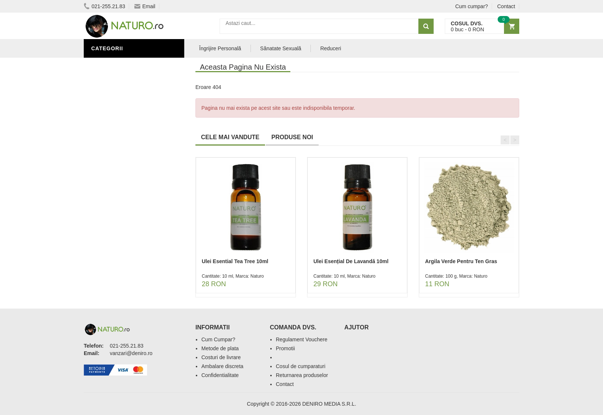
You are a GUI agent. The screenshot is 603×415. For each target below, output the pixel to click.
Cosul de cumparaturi (300, 366)
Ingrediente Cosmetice (127, 98)
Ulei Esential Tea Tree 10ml (235, 261)
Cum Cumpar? (218, 339)
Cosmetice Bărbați (121, 131)
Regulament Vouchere (302, 339)
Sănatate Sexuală (281, 48)
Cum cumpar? (471, 6)
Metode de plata (220, 348)
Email (144, 6)
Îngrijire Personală (123, 87)
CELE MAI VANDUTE (230, 137)
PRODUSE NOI (292, 137)
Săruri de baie (114, 120)
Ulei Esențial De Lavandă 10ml (351, 261)
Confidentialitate (220, 375)
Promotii (285, 348)
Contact (506, 6)
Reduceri (330, 48)
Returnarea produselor (302, 375)
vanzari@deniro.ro (131, 353)
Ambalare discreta (222, 366)
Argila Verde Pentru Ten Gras (461, 261)
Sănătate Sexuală (120, 64)
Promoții (106, 76)
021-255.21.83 (104, 6)
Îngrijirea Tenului (120, 109)
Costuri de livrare (221, 357)
